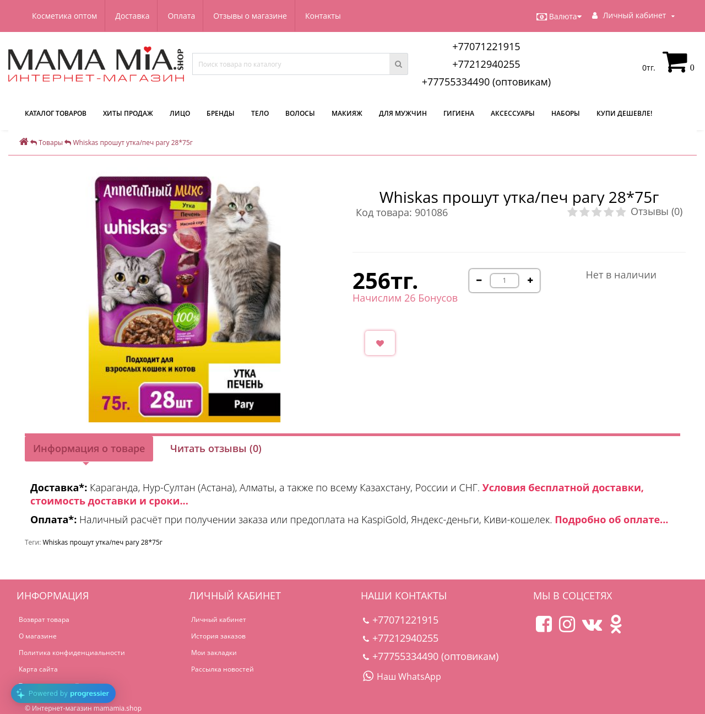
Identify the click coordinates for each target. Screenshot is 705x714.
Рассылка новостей (222, 669)
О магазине (38, 636)
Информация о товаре (89, 448)
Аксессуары (513, 113)
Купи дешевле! (624, 113)
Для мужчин (403, 113)
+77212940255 (486, 64)
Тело (260, 113)
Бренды (221, 113)
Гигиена (458, 113)
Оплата (185, 15)
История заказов (218, 636)
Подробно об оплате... (611, 519)
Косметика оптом (64, 15)
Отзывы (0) (656, 211)
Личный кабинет (218, 619)
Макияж (347, 113)
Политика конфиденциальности (72, 652)
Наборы (565, 113)
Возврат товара (44, 619)
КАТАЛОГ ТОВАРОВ (55, 113)
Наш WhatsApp (402, 676)
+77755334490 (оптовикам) (486, 81)
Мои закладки (214, 652)
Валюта (559, 16)
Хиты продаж (128, 113)
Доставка (134, 15)
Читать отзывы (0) (216, 448)
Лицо (180, 113)
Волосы (300, 113)
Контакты (330, 15)
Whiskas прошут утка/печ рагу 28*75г (102, 542)
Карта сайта (38, 669)
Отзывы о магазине (255, 15)
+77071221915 (486, 46)
